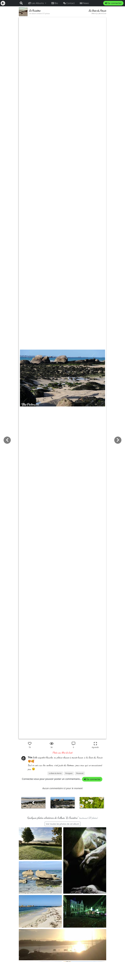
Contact (69, 3)
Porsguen (68, 773)
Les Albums (36, 3)
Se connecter (113, 3)
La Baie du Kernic (55, 773)
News (84, 3)
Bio (54, 3)
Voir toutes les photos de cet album (62, 824)
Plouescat (79, 773)
